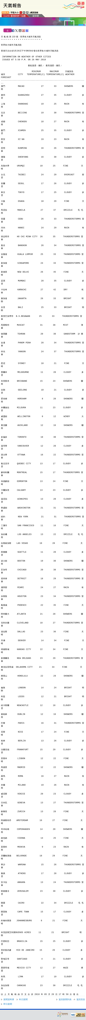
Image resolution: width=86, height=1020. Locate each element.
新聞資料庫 (8, 999)
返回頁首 (80, 999)
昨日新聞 (23, 999)
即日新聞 (7, 1004)
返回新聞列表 (65, 999)
